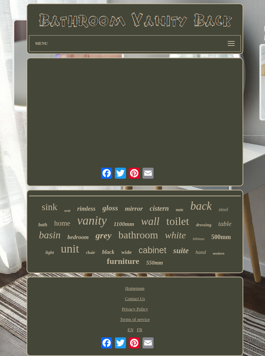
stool (223, 209)
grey (103, 235)
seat (67, 210)
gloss (110, 208)
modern (218, 253)
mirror (134, 208)
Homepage (135, 288)
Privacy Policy (135, 309)
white (175, 235)
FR (140, 329)
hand (201, 252)
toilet (177, 221)
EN (130, 329)
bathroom (138, 234)
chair (90, 252)
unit (70, 248)
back (201, 206)
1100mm (124, 224)
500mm (221, 237)
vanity (92, 220)
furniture (123, 261)
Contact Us (135, 298)
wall (150, 221)
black (108, 252)
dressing (204, 224)
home (62, 223)
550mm (154, 263)
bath (42, 224)
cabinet (152, 250)
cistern (159, 208)
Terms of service (135, 319)
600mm (199, 239)
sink (49, 207)
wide (126, 252)
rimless (86, 208)
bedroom (77, 237)
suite (181, 250)
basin (50, 234)
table (225, 223)
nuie (179, 209)
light (50, 252)
